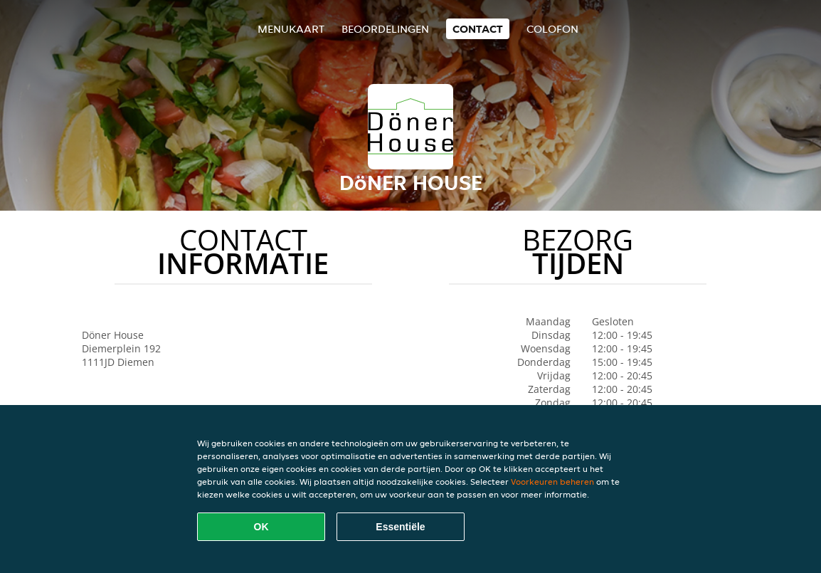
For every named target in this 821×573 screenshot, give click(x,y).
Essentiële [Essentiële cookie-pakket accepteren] (400, 526)
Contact (477, 28)
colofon (552, 28)
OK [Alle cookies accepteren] (261, 526)
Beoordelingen (385, 28)
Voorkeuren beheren (552, 481)
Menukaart (291, 28)
